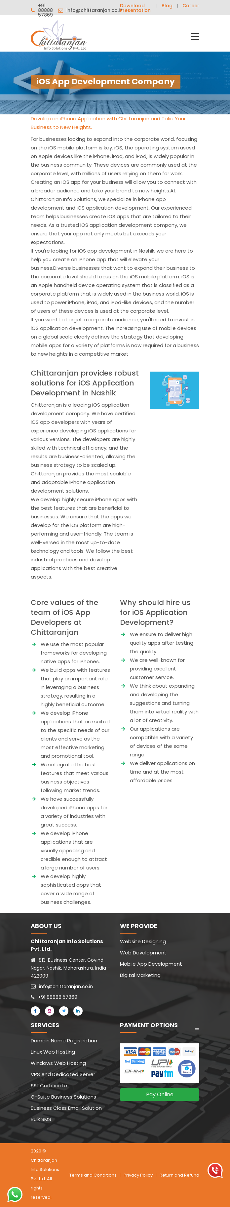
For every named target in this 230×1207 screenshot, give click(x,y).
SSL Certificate (49, 1085)
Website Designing (143, 941)
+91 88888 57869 (45, 10)
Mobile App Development (151, 963)
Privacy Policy (138, 1175)
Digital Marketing (140, 975)
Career (190, 5)
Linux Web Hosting (53, 1051)
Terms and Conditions (93, 1175)
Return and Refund (179, 1175)
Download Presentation (135, 8)
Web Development (143, 952)
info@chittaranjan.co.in (94, 10)
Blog (167, 5)
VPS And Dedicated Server (63, 1074)
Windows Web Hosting (58, 1063)
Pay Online (159, 1094)
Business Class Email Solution (66, 1108)
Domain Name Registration (64, 1040)
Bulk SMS (41, 1119)
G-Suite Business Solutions (63, 1096)
